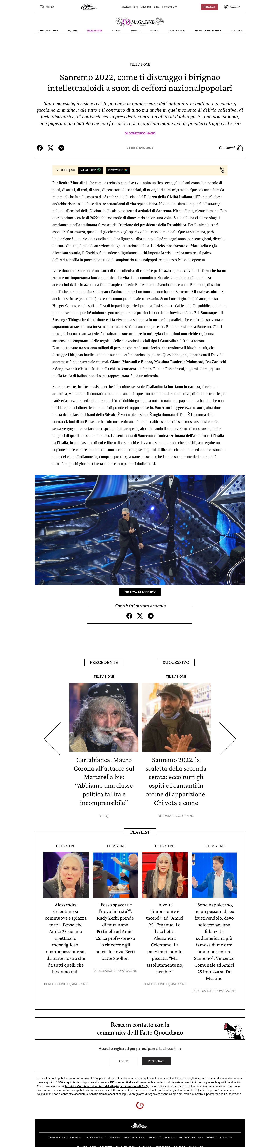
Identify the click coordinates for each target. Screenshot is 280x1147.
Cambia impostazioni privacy (126, 1135)
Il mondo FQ (170, 6)
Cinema (116, 30)
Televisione (94, 30)
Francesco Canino (178, 815)
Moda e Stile (176, 30)
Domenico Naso (142, 133)
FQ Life (72, 30)
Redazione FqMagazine (68, 982)
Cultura (236, 30)
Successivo (176, 662)
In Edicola (126, 7)
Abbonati (209, 6)
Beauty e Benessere (208, 30)
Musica (135, 30)
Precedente (104, 662)
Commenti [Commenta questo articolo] (231, 148)
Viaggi (154, 30)
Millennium (145, 7)
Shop (156, 7)
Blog (135, 7)
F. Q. (106, 815)
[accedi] (232, 7)
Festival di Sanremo (140, 591)
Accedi (124, 1059)
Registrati (156, 1059)
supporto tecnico (213, 1092)
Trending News (48, 30)
